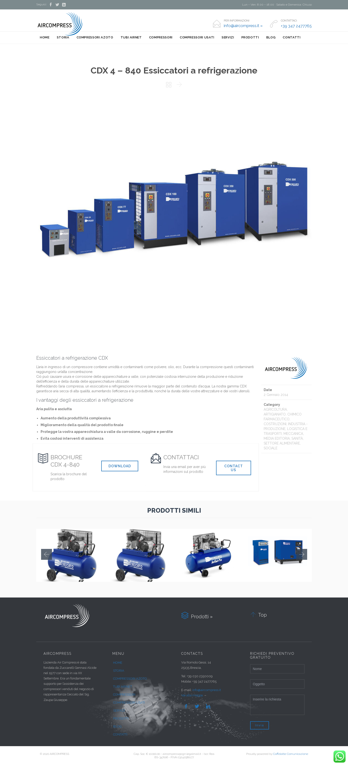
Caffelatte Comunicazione (290, 754)
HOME (117, 662)
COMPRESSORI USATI (129, 702)
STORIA (118, 670)
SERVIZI (119, 710)
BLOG (117, 726)
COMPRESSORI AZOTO (130, 678)
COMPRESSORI (124, 694)
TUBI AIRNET (122, 686)
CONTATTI (120, 734)
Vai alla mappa (192, 695)
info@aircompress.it (206, 690)
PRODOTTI (121, 718)
